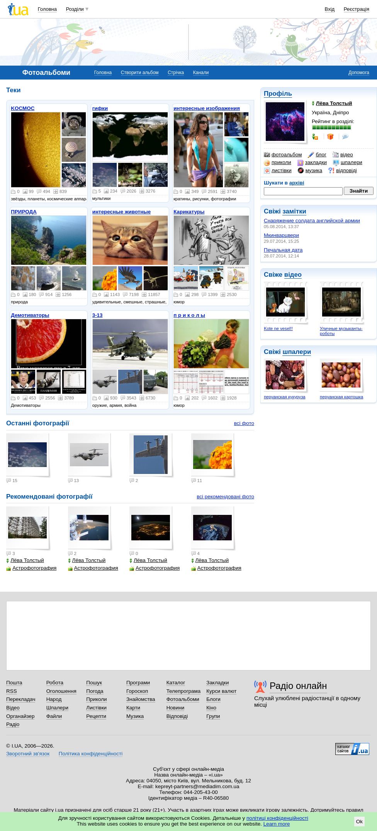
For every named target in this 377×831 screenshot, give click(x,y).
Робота (54, 682)
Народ (54, 699)
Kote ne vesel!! (278, 328)
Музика (135, 716)
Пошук (94, 682)
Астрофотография (31, 568)
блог (317, 155)
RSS (11, 691)
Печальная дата (283, 250)
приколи (277, 162)
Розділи (75, 9)
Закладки (217, 682)
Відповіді (177, 716)
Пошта (14, 682)
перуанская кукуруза (284, 396)
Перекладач (20, 699)
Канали (201, 72)
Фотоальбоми (182, 699)
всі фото (244, 423)
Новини (175, 708)
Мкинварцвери (281, 235)
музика (310, 171)
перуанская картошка (341, 396)
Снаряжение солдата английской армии (312, 220)
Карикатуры (188, 212)
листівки (278, 171)
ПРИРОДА (24, 212)
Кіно (211, 708)
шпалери (347, 162)
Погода (94, 691)
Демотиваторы (30, 315)
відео (343, 155)
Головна (47, 9)
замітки (294, 211)
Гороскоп (137, 691)
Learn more (276, 824)
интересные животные (121, 212)
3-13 (97, 315)
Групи (213, 716)
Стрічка (176, 72)
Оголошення (61, 691)
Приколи (96, 699)
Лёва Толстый (25, 560)
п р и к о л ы (189, 315)
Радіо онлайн (298, 685)
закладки (312, 162)
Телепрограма (183, 691)
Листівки (96, 708)
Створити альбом (140, 72)
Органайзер (20, 716)
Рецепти (96, 716)
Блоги (213, 699)
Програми (138, 682)
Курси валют (221, 691)
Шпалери (57, 708)
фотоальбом (283, 155)
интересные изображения (206, 108)
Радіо (12, 724)
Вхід (330, 9)
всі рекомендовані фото (225, 496)
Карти (133, 708)
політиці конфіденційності (277, 818)
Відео (13, 708)
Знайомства (140, 699)
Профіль (278, 93)
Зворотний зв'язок (27, 754)
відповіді (342, 171)
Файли (54, 716)
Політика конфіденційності (90, 754)
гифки (100, 108)
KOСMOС (22, 108)
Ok (359, 821)
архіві (296, 183)
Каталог (175, 682)
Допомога (358, 72)
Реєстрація (356, 9)
